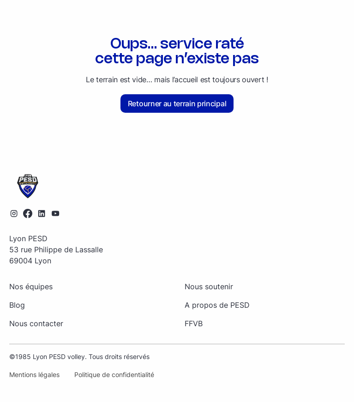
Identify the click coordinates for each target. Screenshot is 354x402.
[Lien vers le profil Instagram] (13, 213)
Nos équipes (31, 286)
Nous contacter (36, 323)
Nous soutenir (209, 286)
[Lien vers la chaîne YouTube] (55, 213)
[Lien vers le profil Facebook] (27, 213)
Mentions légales (34, 374)
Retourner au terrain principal (177, 103)
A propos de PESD (217, 305)
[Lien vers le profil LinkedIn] (41, 213)
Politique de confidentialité (114, 374)
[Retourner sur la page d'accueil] (177, 186)
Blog (17, 305)
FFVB (194, 323)
